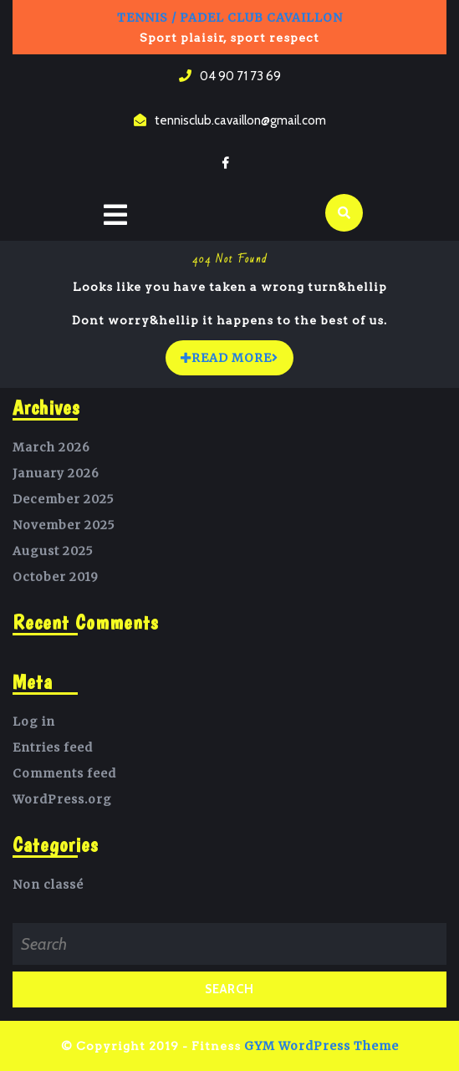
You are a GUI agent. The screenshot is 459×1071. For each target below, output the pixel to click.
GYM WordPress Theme (321, 1045)
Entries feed (53, 747)
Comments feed (64, 773)
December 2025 (64, 499)
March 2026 (51, 447)
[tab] (115, 215)
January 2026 (56, 473)
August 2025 (53, 550)
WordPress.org (62, 799)
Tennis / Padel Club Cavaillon (230, 17)
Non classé (48, 884)
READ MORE (237, 353)
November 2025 (64, 525)
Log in (34, 721)
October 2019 (56, 576)
